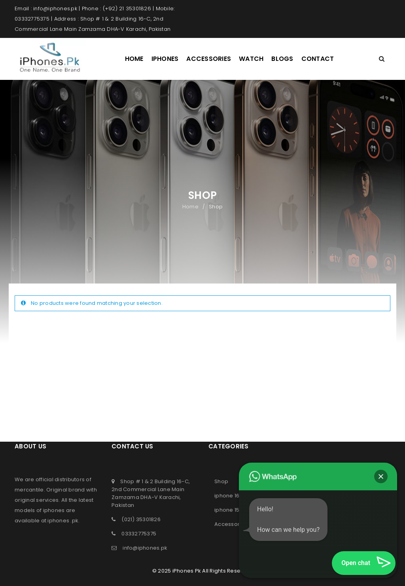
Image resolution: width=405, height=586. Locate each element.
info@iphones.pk (145, 548)
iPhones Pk (186, 571)
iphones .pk (62, 520)
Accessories (231, 524)
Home (190, 206)
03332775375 (138, 533)
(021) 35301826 (141, 519)
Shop (221, 481)
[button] (381, 476)
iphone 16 (226, 495)
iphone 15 (226, 510)
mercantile (29, 489)
